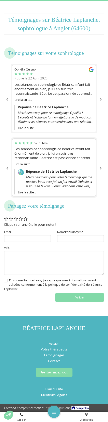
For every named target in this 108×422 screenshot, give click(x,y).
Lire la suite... (23, 100)
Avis (7, 247)
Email (7, 232)
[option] (54, 98)
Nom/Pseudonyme (70, 232)
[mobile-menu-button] (54, 412)
